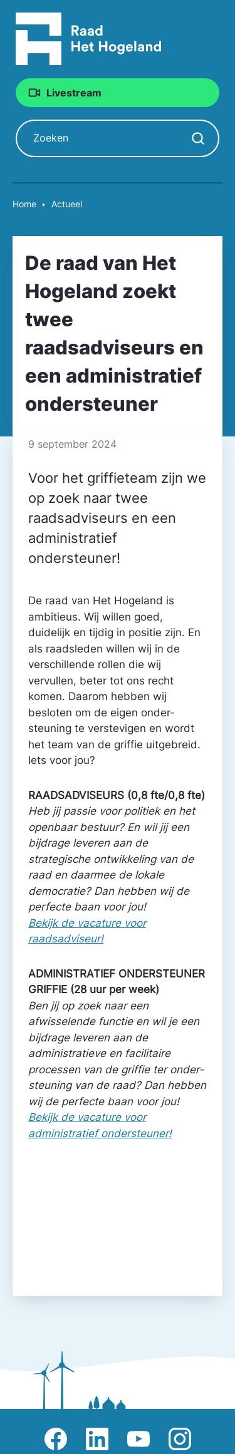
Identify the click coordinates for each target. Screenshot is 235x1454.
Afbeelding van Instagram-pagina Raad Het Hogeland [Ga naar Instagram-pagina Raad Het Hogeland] (180, 1439)
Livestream (74, 92)
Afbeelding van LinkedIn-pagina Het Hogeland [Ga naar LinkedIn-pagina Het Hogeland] (97, 1439)
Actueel (66, 204)
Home (24, 204)
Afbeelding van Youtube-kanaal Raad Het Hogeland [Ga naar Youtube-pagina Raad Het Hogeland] (138, 1439)
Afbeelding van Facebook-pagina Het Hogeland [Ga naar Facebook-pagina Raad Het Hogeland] (55, 1439)
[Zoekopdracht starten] (198, 138)
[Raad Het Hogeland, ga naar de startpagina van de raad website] (89, 38)
